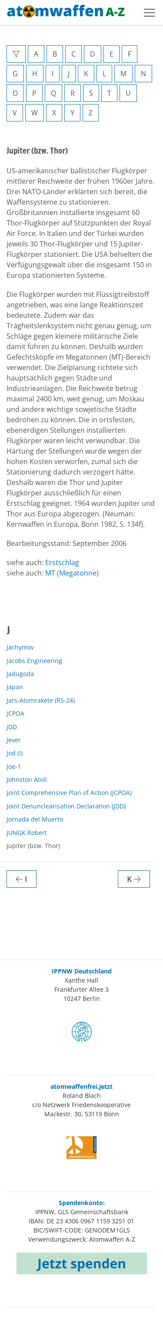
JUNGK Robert (27, 832)
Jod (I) (15, 753)
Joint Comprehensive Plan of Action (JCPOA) (69, 792)
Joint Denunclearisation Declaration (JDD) (66, 806)
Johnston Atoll (27, 779)
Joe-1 (14, 766)
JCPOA (15, 713)
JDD (12, 727)
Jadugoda (20, 674)
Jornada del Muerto (35, 819)
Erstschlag (62, 562)
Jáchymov (20, 647)
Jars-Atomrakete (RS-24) (41, 700)
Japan (15, 687)
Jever (14, 740)
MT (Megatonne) (72, 573)
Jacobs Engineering (34, 661)
